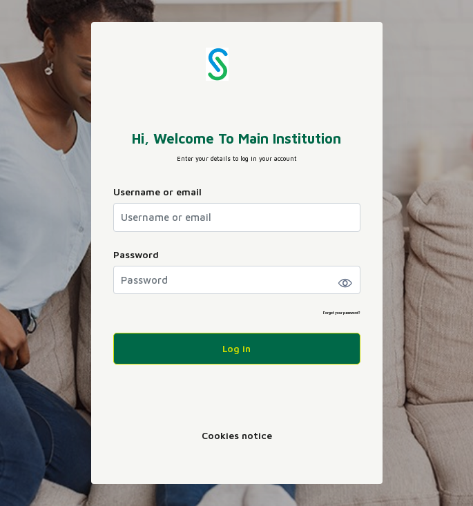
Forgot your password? (341, 313)
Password (136, 254)
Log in (236, 348)
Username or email (157, 191)
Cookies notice (237, 435)
